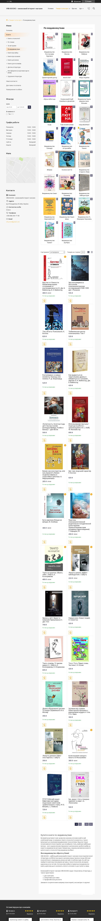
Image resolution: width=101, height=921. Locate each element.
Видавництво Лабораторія (84, 194)
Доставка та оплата (13, 85)
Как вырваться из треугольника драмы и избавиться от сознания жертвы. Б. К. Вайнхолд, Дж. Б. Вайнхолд (79, 378)
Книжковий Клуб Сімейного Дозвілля (66, 100)
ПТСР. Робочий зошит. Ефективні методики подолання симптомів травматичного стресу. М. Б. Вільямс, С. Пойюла (53, 802)
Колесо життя (67, 170)
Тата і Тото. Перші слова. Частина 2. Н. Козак (78, 664)
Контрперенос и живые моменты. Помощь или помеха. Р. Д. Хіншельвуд (52, 377)
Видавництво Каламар (67, 194)
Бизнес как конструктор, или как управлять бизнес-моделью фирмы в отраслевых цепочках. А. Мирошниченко (53, 474)
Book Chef (67, 77)
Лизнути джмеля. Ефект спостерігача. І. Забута (51, 756)
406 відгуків (77, 1)
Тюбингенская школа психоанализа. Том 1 (77, 332)
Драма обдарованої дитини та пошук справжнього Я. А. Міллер (53, 710)
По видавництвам (14, 49)
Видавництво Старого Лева (84, 171)
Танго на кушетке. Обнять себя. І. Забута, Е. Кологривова (52, 574)
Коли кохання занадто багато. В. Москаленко (77, 756)
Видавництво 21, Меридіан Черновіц (84, 218)
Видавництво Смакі (49, 193)
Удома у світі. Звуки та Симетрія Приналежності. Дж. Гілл (52, 620)
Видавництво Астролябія (67, 147)
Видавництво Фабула (84, 53)
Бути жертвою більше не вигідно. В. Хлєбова (52, 521)
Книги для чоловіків (14, 63)
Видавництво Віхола (67, 53)
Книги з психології (14, 38)
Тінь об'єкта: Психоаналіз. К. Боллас (53, 332)
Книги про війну (13, 53)
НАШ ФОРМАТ (84, 125)
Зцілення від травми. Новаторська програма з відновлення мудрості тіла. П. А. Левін (79, 711)
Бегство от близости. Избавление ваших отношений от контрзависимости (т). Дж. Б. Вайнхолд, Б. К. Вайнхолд (53, 286)
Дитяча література (14, 67)
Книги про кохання (14, 56)
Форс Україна (84, 77)
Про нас (74, 8)
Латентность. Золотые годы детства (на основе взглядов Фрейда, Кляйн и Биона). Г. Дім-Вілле (53, 426)
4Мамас (49, 170)
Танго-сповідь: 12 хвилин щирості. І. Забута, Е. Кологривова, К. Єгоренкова (53, 665)
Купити (44, 300)
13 (86, 824)
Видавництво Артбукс (67, 241)
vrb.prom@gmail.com (13, 222)
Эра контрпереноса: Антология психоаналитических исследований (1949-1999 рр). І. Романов (79, 286)
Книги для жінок (13, 60)
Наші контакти (11, 81)
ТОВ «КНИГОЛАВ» (67, 125)
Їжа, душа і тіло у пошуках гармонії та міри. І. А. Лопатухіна (79, 801)
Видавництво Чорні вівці (66, 218)
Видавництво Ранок (84, 147)
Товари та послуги (62, 8)
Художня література (15, 76)
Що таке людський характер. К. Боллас (80, 472)
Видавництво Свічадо (49, 147)
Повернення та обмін (14, 89)
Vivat (49, 125)
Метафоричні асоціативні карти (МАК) (18, 72)
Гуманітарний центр (49, 77)
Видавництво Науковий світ (49, 218)
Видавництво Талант (49, 241)
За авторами (12, 46)
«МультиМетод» (49, 99)
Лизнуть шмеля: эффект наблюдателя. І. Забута (78, 573)
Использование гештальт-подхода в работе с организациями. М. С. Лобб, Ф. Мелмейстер (79, 426)
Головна (50, 8)
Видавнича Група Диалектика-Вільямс (84, 101)
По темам (11, 42)
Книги (8, 35)
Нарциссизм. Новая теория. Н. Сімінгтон (79, 619)
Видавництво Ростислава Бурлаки (49, 54)
